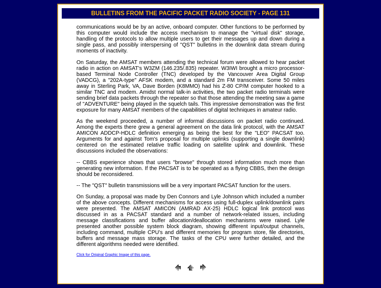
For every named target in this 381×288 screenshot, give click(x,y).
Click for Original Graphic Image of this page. (114, 255)
